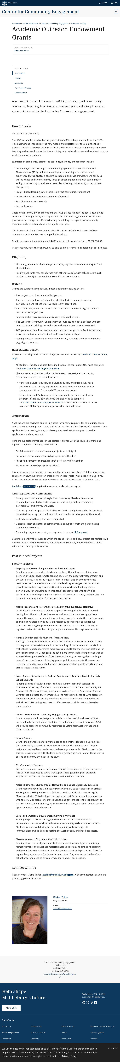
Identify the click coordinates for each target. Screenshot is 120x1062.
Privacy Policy (69, 1056)
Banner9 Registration (10, 1032)
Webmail (94, 1039)
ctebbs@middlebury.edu (55, 874)
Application (19, 83)
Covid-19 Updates (38, 1032)
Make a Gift (11, 1008)
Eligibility (18, 78)
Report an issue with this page (102, 1026)
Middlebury (16, 23)
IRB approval (80, 532)
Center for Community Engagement (40, 11)
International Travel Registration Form (40, 368)
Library (63, 1032)
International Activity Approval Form (41, 402)
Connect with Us (21, 93)
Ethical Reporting (67, 1026)
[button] (103, 3)
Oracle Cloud (66, 1039)
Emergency (6, 1026)
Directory (35, 1039)
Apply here (17, 486)
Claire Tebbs (60, 897)
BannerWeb (6, 1039)
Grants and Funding (78, 23)
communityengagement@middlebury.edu (60, 974)
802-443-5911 (99, 994)
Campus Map (36, 1026)
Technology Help (97, 1032)
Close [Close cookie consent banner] (113, 1048)
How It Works (20, 73)
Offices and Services (31, 23)
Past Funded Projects (23, 88)
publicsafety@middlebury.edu (93, 997)
